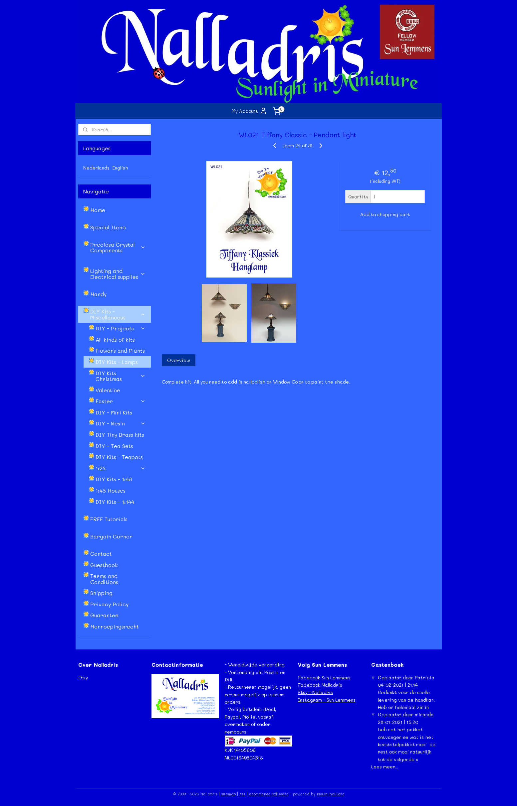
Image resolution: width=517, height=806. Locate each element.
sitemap (228, 793)
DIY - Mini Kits (114, 412)
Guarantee (104, 615)
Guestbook (104, 564)
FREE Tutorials (109, 519)
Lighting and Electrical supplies (117, 273)
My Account (249, 111)
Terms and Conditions (104, 578)
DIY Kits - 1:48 (114, 479)
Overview (178, 360)
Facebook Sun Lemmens (324, 677)
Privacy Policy (109, 604)
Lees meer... (384, 766)
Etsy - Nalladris (315, 692)
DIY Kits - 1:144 (115, 501)
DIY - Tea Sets (114, 445)
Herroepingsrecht (114, 626)
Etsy (83, 677)
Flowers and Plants (120, 350)
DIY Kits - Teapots (119, 456)
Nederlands (96, 168)
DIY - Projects (120, 328)
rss (242, 793)
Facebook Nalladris (320, 685)
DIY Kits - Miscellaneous (117, 314)
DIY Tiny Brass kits (120, 434)
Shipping (101, 592)
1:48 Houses (111, 490)
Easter (120, 401)
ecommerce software (269, 793)
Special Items (108, 227)
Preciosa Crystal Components (117, 247)
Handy (98, 293)
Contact (101, 553)
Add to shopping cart (385, 214)
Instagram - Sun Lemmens (327, 700)
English (120, 168)
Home (97, 209)
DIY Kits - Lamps (117, 361)
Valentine (108, 390)
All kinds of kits (115, 339)
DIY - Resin (120, 423)
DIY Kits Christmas (120, 376)
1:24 (120, 468)
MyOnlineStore (331, 793)
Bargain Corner (111, 536)
